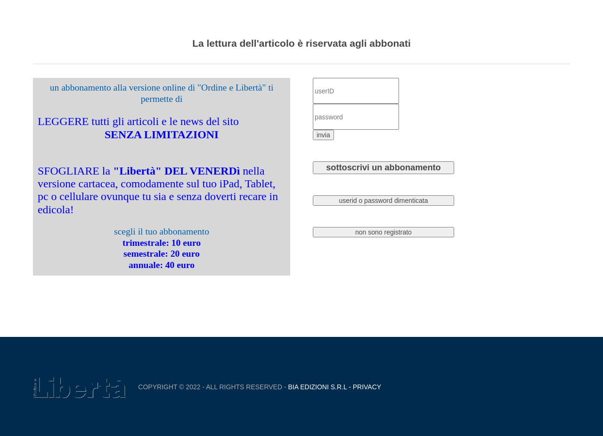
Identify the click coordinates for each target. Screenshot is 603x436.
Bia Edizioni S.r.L (317, 387)
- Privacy (364, 387)
